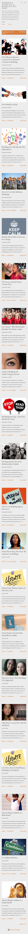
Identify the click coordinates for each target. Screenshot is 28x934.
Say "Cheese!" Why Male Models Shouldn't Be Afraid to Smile (13, 328)
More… (10, 24)
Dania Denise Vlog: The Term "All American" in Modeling (14, 552)
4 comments (10, 165)
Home (3, 24)
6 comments (10, 78)
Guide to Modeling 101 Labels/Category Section (10, 373)
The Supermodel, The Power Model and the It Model (12, 462)
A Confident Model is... (10, 857)
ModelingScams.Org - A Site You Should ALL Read (13, 417)
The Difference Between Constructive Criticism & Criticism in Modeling (11, 59)
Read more (23, 78)
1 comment (9, 435)
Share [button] (3, 78)
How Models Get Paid (9, 104)
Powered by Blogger (14, 929)
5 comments (10, 606)
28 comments (10, 525)
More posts (22, 924)
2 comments (10, 696)
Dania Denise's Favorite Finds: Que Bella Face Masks (12, 634)
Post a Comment (11, 210)
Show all (22, 32)
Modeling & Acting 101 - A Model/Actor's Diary (9, 5)
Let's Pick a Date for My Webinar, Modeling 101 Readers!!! (13, 769)
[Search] (22, 3)
